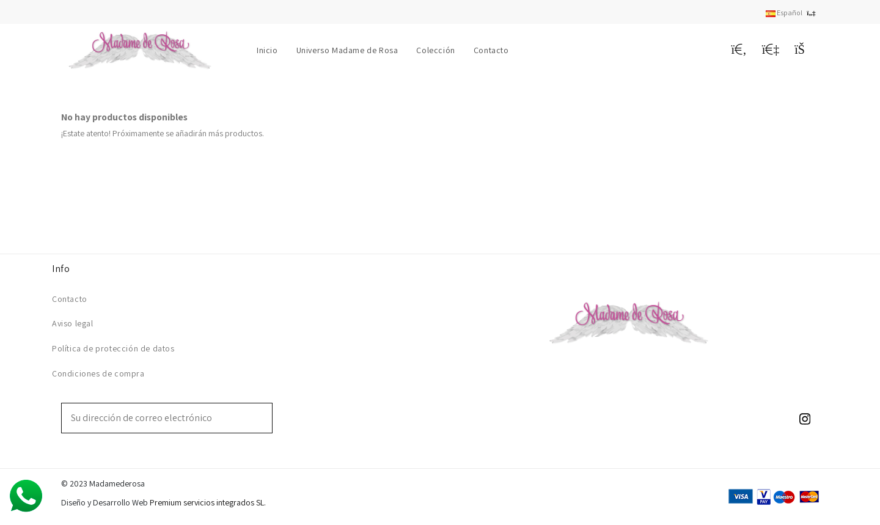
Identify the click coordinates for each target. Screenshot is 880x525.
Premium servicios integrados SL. (208, 502)
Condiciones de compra (98, 373)
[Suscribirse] (263, 418)
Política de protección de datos (113, 348)
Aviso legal (73, 323)
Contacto (69, 298)
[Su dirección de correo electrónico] (158, 418)
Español (792, 12)
